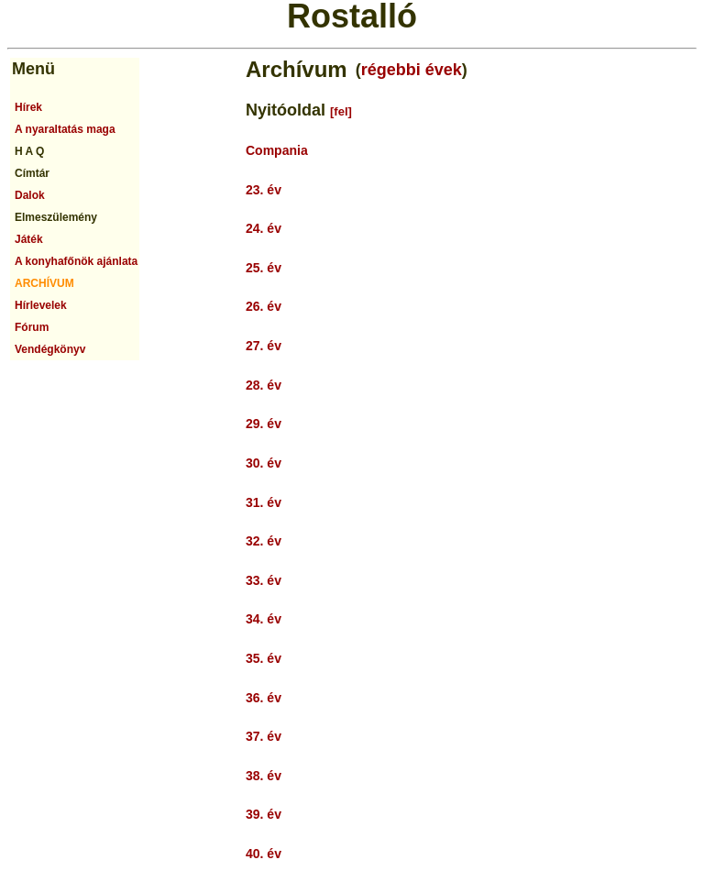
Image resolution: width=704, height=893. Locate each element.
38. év (263, 775)
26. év (263, 306)
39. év (263, 814)
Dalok (30, 195)
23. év (263, 189)
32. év (263, 541)
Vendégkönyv (50, 349)
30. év (263, 463)
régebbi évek (411, 70)
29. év (263, 423)
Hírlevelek (41, 305)
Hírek (28, 107)
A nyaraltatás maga (65, 129)
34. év (263, 619)
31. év (263, 502)
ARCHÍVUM (44, 283)
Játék (29, 239)
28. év (263, 385)
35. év (263, 658)
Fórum (32, 327)
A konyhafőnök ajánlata (76, 261)
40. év (263, 853)
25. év (263, 267)
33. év (263, 580)
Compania (277, 150)
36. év (263, 697)
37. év (263, 736)
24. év (263, 228)
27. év (263, 345)
